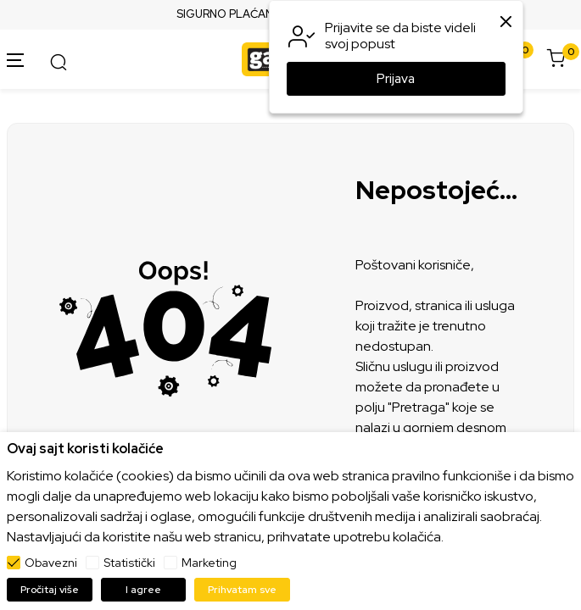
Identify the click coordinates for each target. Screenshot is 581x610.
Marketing (209, 562)
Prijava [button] (396, 78)
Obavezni (51, 562)
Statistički (129, 562)
